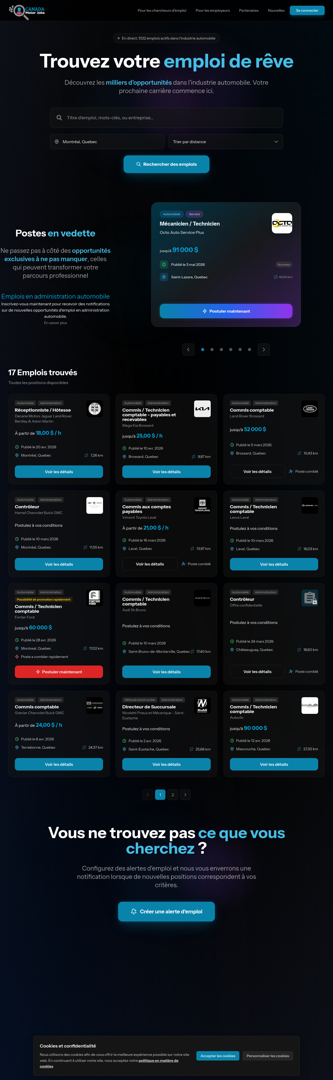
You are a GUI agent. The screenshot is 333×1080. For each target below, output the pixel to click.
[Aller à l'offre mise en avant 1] (202, 349)
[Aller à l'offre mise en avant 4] (231, 349)
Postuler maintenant (59, 671)
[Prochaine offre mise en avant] (264, 349)
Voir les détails (59, 471)
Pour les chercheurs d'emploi (162, 10)
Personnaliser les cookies (268, 1055)
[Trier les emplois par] (226, 141)
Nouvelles (276, 10)
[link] (226, 264)
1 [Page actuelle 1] (160, 794)
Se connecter (307, 10)
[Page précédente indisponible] (148, 794)
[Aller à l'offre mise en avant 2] (212, 349)
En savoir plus (55, 323)
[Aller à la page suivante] (185, 794)
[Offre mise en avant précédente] (188, 349)
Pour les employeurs (213, 10)
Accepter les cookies (218, 1055)
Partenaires (249, 10)
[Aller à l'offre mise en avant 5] (240, 349)
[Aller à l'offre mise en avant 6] (249, 349)
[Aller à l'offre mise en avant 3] (221, 349)
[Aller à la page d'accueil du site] (26, 10)
